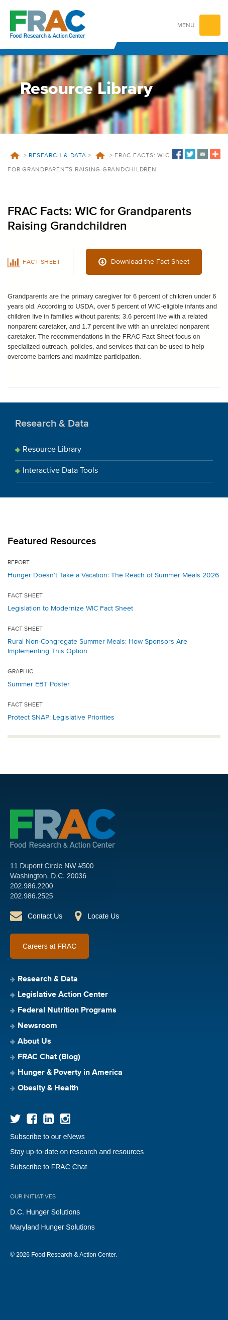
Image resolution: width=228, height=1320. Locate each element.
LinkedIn (48, 1118)
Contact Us (45, 916)
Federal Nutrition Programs (67, 1010)
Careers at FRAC (49, 946)
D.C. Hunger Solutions (45, 1212)
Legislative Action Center (63, 995)
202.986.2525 (31, 896)
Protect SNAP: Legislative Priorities (61, 717)
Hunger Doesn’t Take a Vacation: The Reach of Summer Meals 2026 (113, 575)
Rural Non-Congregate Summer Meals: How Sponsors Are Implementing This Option (97, 646)
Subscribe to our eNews (47, 1137)
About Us (34, 1042)
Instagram (65, 1118)
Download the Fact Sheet (150, 261)
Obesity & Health (48, 1088)
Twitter (15, 1118)
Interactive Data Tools (60, 471)
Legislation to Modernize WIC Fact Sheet (70, 608)
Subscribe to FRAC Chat (48, 1167)
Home (15, 156)
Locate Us (103, 916)
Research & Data (57, 156)
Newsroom (37, 1026)
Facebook (32, 1118)
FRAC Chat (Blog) (49, 1057)
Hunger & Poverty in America (70, 1073)
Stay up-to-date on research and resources (77, 1152)
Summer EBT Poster (39, 684)
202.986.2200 (31, 886)
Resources (100, 156)
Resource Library (52, 450)
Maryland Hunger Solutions (52, 1227)
